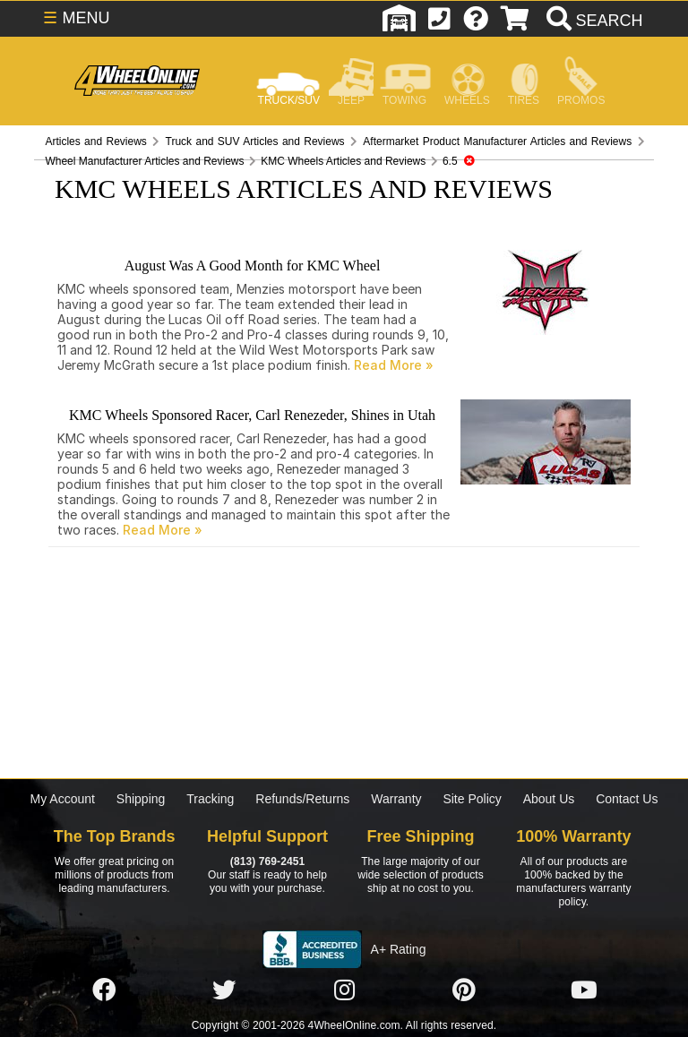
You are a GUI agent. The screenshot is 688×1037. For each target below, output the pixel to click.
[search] (592, 21)
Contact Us (627, 799)
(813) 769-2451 (267, 861)
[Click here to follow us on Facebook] (104, 990)
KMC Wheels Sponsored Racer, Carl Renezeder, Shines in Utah (252, 415)
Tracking (210, 799)
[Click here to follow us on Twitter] (224, 990)
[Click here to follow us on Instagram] (344, 990)
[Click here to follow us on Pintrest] (464, 990)
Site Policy (472, 799)
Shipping (141, 799)
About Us (549, 799)
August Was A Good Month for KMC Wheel (253, 265)
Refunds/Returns (302, 799)
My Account (62, 799)
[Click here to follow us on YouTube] (584, 990)
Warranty (396, 799)
